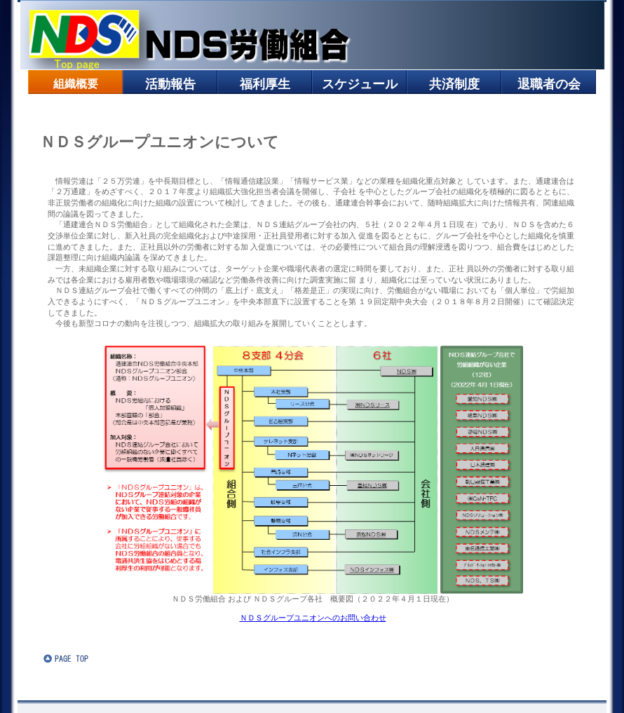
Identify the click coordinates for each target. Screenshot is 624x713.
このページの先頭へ (85, 659)
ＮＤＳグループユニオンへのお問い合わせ (313, 617)
